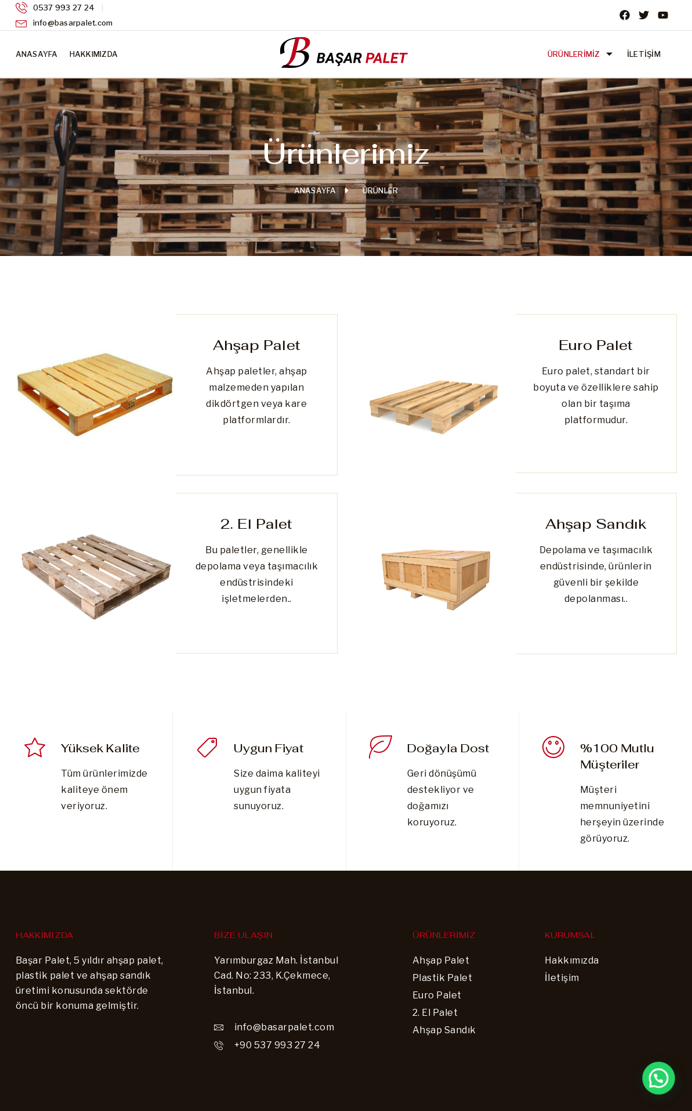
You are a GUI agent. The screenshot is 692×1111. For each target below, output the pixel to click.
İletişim (644, 54)
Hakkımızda (94, 54)
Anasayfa (37, 54)
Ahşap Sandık (596, 524)
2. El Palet (256, 524)
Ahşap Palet (256, 345)
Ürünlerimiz (581, 54)
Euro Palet (596, 345)
